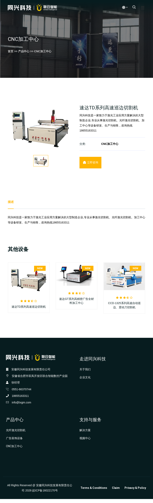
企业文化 (85, 381)
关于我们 (85, 373)
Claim (116, 491)
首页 (10, 51)
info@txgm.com (21, 406)
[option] (41, 126)
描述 (11, 202)
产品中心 (23, 51)
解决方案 (85, 434)
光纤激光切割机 (16, 434)
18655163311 (20, 399)
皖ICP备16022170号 (45, 494)
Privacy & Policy (135, 491)
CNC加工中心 (42, 51)
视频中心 (85, 442)
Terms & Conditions (93, 491)
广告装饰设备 (14, 442)
